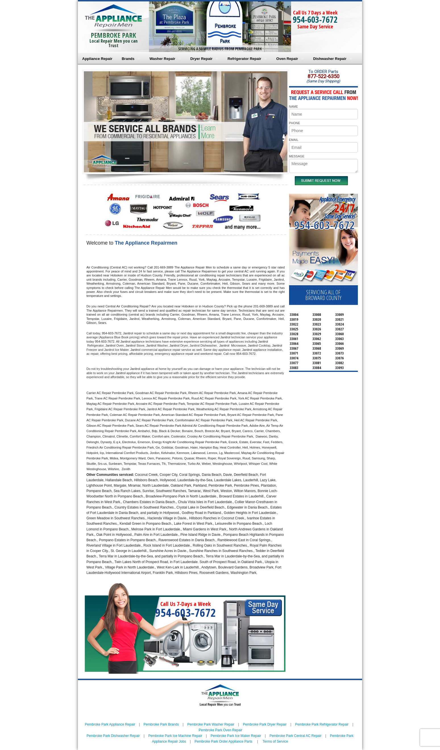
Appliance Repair (97, 59)
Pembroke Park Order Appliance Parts (223, 741)
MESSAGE (296, 156)
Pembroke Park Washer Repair (210, 724)
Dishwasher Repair (329, 59)
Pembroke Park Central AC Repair (295, 736)
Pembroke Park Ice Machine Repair (175, 736)
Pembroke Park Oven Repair (220, 730)
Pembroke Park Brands (161, 724)
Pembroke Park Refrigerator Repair (321, 724)
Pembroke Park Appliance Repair (110, 724)
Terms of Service (275, 741)
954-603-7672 (315, 19)
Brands (128, 59)
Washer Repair (162, 59)
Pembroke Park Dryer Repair (265, 724)
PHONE (294, 123)
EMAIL (293, 139)
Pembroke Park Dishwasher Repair (113, 736)
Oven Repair (287, 59)
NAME (293, 106)
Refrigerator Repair (244, 59)
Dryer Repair (201, 59)
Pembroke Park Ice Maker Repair (236, 736)
